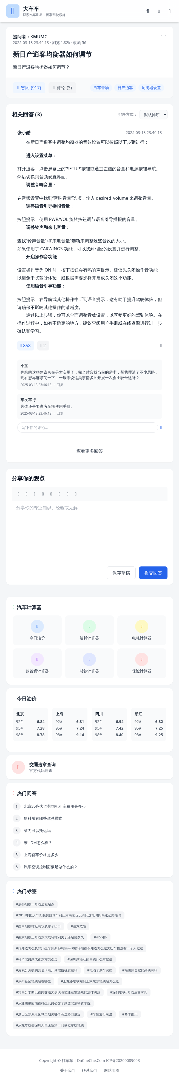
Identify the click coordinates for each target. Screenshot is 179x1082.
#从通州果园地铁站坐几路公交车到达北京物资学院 (53, 1003)
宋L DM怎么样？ (38, 842)
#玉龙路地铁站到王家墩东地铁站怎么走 (90, 981)
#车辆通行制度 (101, 1014)
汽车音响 (101, 87)
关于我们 (67, 1070)
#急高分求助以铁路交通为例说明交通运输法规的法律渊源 (58, 992)
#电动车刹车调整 (99, 970)
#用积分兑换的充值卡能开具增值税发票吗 (47, 970)
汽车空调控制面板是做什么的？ (51, 866)
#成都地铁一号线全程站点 (35, 904)
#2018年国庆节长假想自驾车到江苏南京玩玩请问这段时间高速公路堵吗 (68, 915)
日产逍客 (125, 87)
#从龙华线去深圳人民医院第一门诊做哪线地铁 (50, 1025)
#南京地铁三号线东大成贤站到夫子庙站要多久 (50, 937)
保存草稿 (121, 573)
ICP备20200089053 (123, 1060)
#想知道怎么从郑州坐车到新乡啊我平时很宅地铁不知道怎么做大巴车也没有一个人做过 (79, 948)
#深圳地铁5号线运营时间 (128, 992)
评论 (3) (62, 88)
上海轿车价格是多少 (41, 854)
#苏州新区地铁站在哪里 (33, 981)
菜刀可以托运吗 (37, 830)
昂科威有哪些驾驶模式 (43, 818)
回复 (60, 385)
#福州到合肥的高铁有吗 (139, 970)
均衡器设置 (151, 87)
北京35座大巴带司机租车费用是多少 (55, 806)
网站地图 (111, 1070)
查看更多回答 (89, 451)
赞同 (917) (29, 88)
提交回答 (153, 573)
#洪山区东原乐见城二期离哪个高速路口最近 (48, 1014)
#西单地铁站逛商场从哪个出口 (38, 926)
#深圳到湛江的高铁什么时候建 (89, 959)
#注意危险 (78, 926)
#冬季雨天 (130, 1014)
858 (26, 346)
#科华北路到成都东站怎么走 (37, 959)
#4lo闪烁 (100, 937)
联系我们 (89, 1070)
